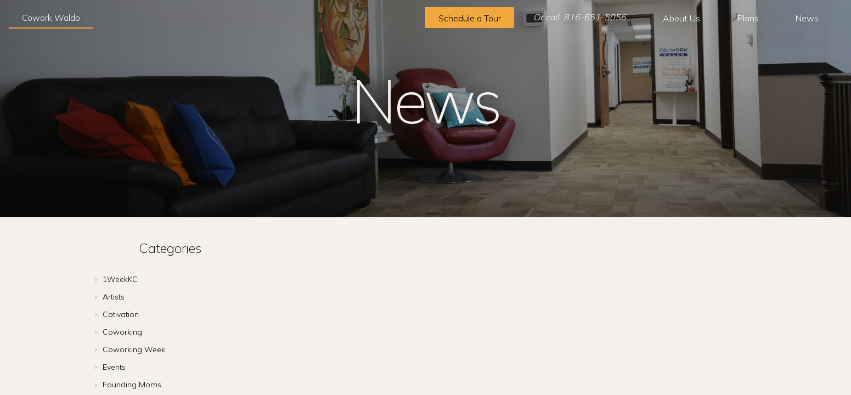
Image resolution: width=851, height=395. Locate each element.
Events (114, 367)
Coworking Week (134, 349)
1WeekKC (120, 279)
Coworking (122, 332)
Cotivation (121, 314)
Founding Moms (132, 385)
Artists (114, 297)
